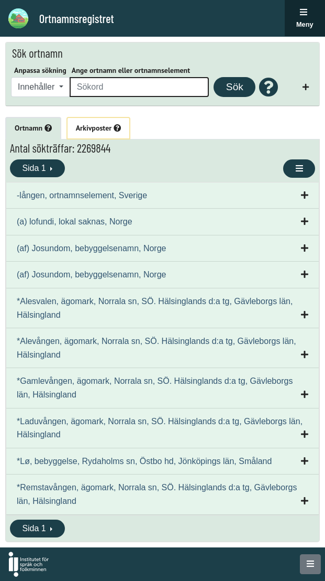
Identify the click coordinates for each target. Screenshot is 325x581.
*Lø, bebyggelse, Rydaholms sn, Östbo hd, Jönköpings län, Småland (144, 461)
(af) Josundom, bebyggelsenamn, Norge (91, 248)
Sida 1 (35, 168)
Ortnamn (33, 128)
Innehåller (37, 86)
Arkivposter (98, 128)
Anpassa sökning (40, 70)
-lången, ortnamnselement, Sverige (82, 195)
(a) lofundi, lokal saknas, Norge (74, 221)
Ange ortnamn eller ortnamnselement (131, 70)
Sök (234, 86)
